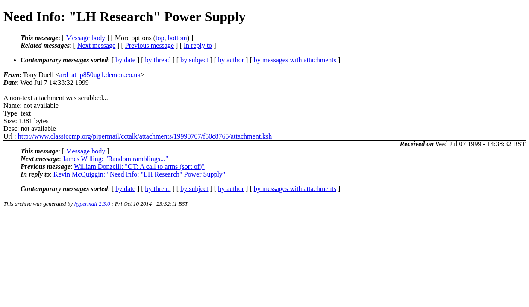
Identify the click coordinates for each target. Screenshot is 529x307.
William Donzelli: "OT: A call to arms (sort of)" (139, 166)
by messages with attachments (295, 60)
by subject (194, 60)
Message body (85, 37)
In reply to (198, 45)
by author (231, 60)
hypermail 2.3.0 (92, 203)
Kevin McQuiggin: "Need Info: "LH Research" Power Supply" (139, 174)
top (160, 37)
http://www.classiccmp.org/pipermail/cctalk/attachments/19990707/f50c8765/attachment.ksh (145, 136)
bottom (177, 37)
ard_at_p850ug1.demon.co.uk (100, 74)
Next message (96, 45)
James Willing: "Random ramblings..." (115, 158)
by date (125, 60)
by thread (158, 60)
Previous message (149, 45)
